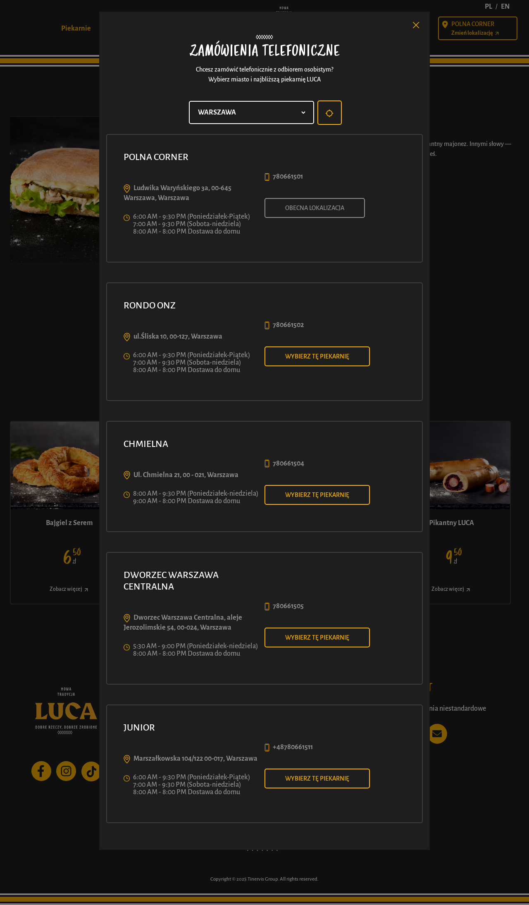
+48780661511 (293, 747)
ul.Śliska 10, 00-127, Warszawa (177, 336)
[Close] (416, 25)
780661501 (288, 176)
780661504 (288, 463)
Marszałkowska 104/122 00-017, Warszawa (195, 758)
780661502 (288, 325)
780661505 (288, 606)
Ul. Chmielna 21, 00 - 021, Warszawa (185, 475)
